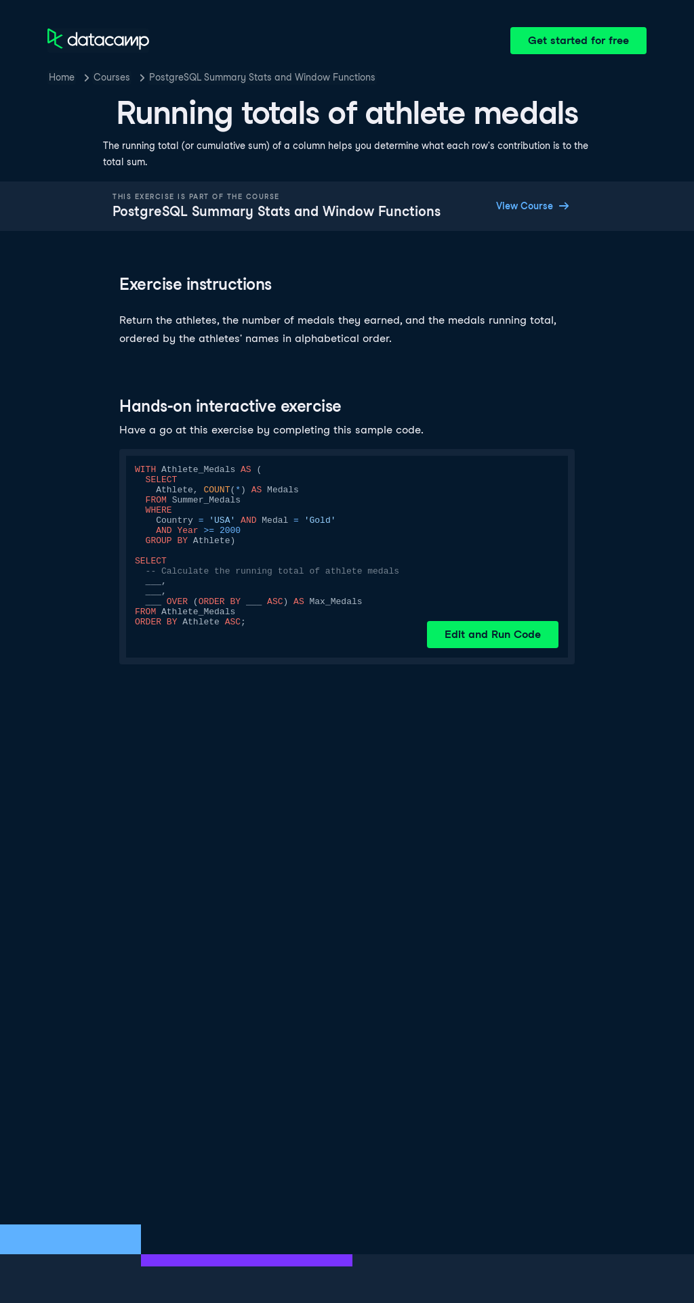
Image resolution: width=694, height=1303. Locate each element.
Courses (112, 77)
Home (62, 77)
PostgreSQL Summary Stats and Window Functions (262, 77)
